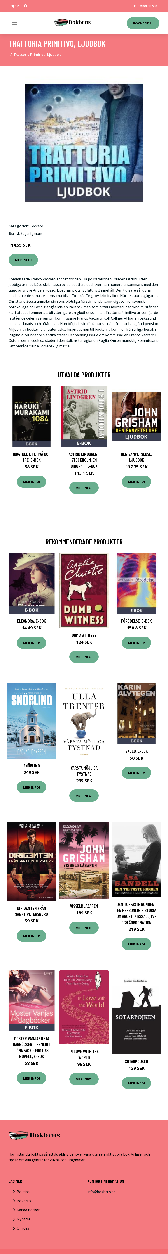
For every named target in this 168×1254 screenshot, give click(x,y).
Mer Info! (23, 260)
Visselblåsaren (84, 906)
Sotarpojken (136, 1061)
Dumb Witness (84, 635)
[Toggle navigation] (14, 23)
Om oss (23, 1228)
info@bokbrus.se (146, 6)
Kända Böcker (28, 1209)
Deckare (36, 226)
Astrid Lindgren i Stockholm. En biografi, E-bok (84, 460)
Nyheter (23, 1219)
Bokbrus (24, 1201)
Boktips (23, 1191)
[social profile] (25, 6)
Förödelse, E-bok (136, 621)
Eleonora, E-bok (31, 621)
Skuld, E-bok (136, 751)
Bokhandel (143, 23)
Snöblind (31, 765)
